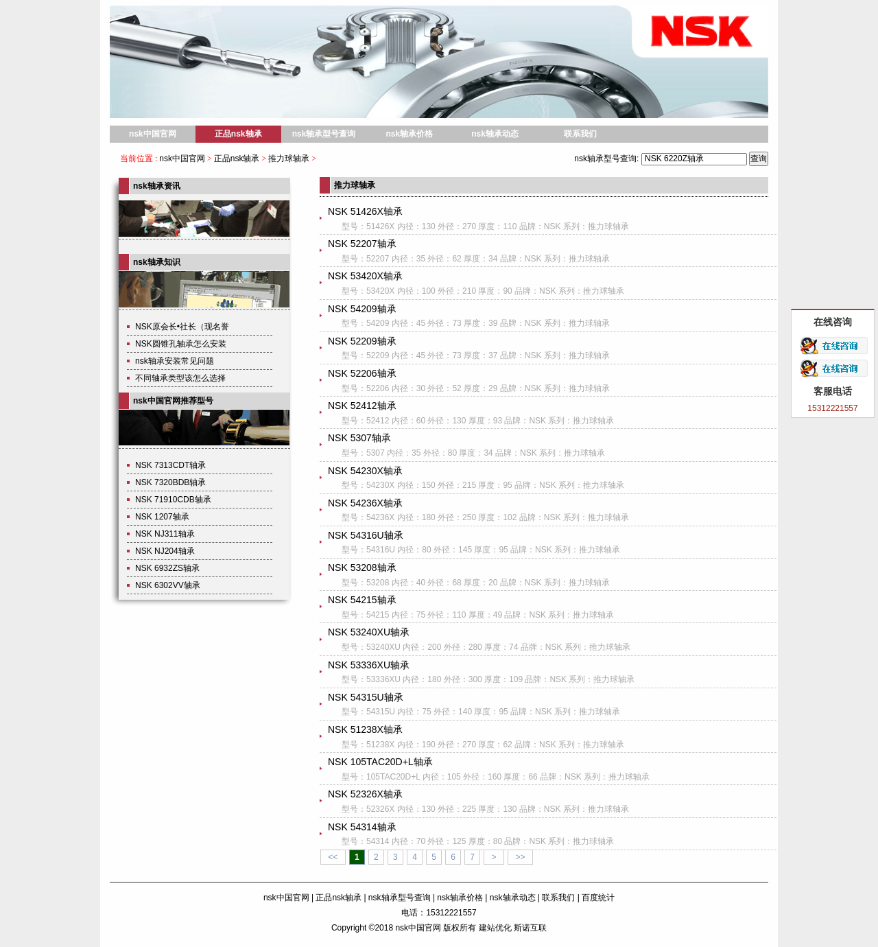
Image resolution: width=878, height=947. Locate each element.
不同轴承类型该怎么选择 (180, 378)
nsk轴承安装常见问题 (174, 361)
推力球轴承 (288, 158)
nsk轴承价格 (409, 134)
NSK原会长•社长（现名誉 (182, 326)
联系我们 (580, 134)
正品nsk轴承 (238, 134)
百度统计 (598, 897)
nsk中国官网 (152, 134)
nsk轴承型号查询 (324, 134)
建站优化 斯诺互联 (513, 928)
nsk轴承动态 (495, 134)
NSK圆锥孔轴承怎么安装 (180, 344)
